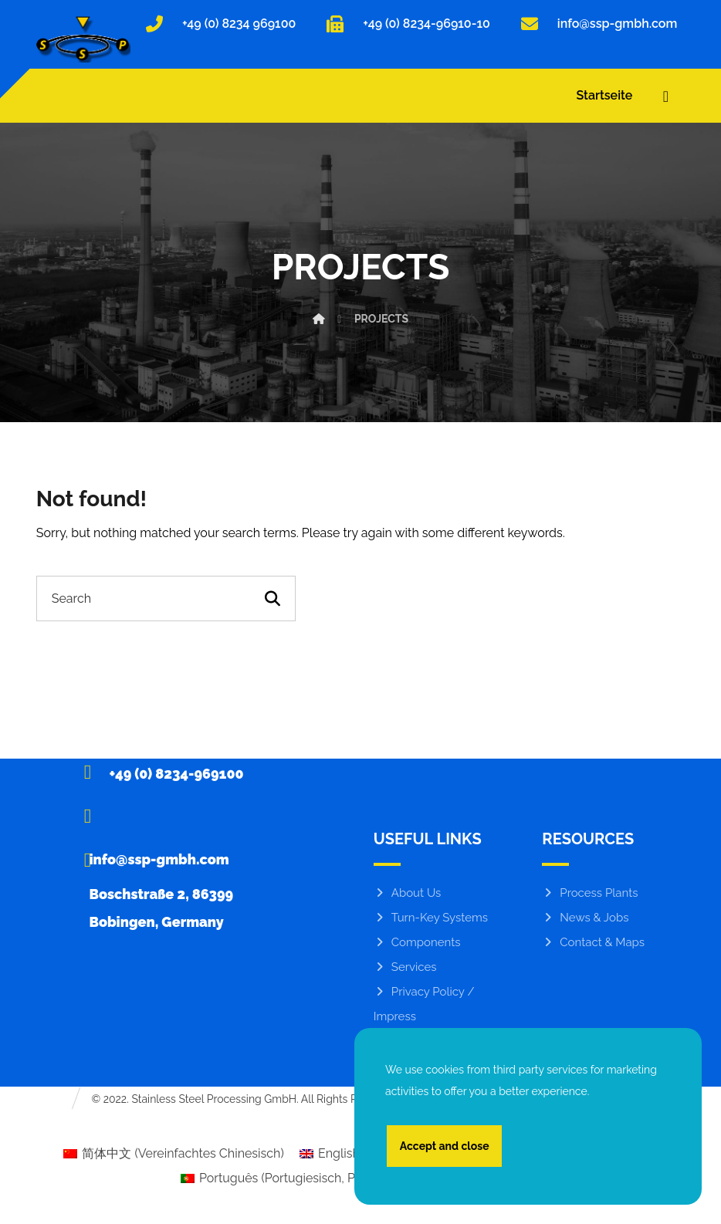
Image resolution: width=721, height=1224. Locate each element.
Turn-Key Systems (431, 921)
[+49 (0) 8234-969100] (161, 774)
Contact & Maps (593, 945)
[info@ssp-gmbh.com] (161, 818)
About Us (407, 896)
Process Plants (590, 896)
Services (405, 970)
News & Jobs (585, 921)
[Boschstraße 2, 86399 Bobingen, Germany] (161, 862)
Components (417, 945)
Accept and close (444, 1145)
